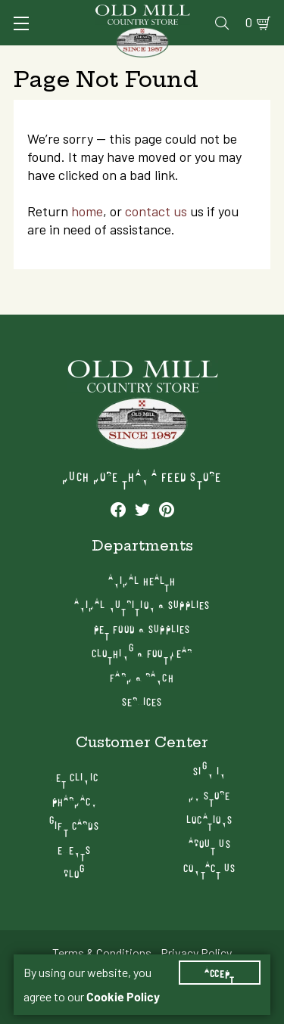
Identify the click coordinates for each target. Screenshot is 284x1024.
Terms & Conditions (101, 953)
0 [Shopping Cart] (248, 23)
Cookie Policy (123, 997)
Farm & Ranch (141, 676)
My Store (209, 794)
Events (74, 848)
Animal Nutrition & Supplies (142, 603)
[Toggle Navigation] (21, 23)
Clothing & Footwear (142, 652)
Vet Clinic (74, 776)
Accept (219, 973)
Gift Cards (74, 824)
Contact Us (209, 867)
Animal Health (142, 579)
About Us (210, 842)
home (87, 211)
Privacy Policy (196, 953)
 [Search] (222, 22)
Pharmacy (74, 800)
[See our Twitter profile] (142, 509)
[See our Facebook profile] (118, 509)
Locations (209, 818)
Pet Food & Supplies (142, 628)
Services (142, 700)
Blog (74, 873)
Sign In (209, 770)
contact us (156, 211)
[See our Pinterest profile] (166, 509)
